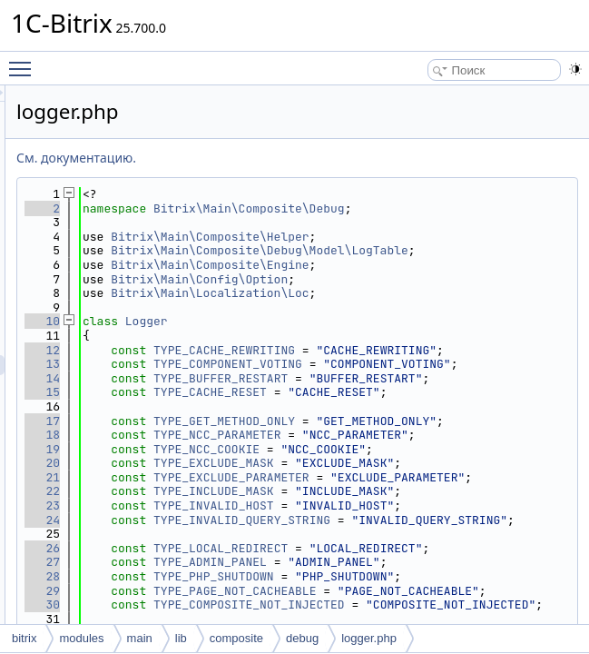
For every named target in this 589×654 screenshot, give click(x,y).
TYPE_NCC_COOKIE (433, 562)
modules (81, 638)
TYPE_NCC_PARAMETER (443, 533)
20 (269, 591)
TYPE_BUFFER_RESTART (447, 434)
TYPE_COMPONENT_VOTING (454, 406)
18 (269, 533)
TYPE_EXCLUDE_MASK (440, 591)
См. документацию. (303, 157)
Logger (373, 350)
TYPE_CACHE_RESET (437, 463)
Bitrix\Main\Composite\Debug (436, 216)
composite (236, 638)
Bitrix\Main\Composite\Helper (436, 250)
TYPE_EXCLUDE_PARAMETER (458, 619)
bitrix (24, 638)
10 (269, 350)
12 (269, 378)
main (139, 638)
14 (269, 434)
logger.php (369, 638)
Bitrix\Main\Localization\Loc (436, 321)
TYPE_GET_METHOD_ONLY (451, 505)
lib (181, 638)
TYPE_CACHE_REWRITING (451, 378)
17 (269, 505)
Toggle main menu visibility (24, 61)
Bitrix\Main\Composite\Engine (436, 293)
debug (302, 638)
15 (269, 463)
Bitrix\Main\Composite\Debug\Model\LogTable (436, 272)
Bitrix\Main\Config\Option (426, 307)
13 (269, 406)
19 (269, 562)
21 (269, 619)
